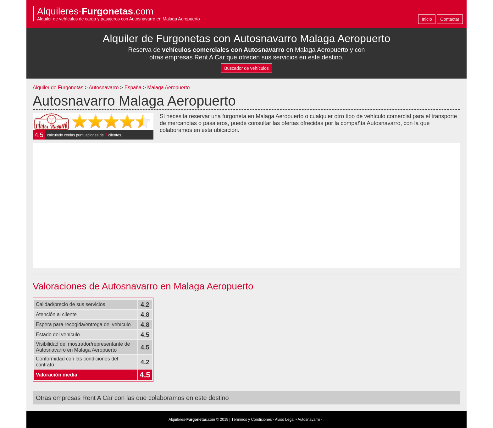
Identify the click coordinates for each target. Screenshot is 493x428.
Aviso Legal (285, 419)
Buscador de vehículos (246, 68)
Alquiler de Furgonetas (58, 87)
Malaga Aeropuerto (168, 87)
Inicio (427, 19)
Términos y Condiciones (251, 419)
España (134, 87)
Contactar (449, 19)
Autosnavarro (104, 87)
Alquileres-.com (95, 11)
